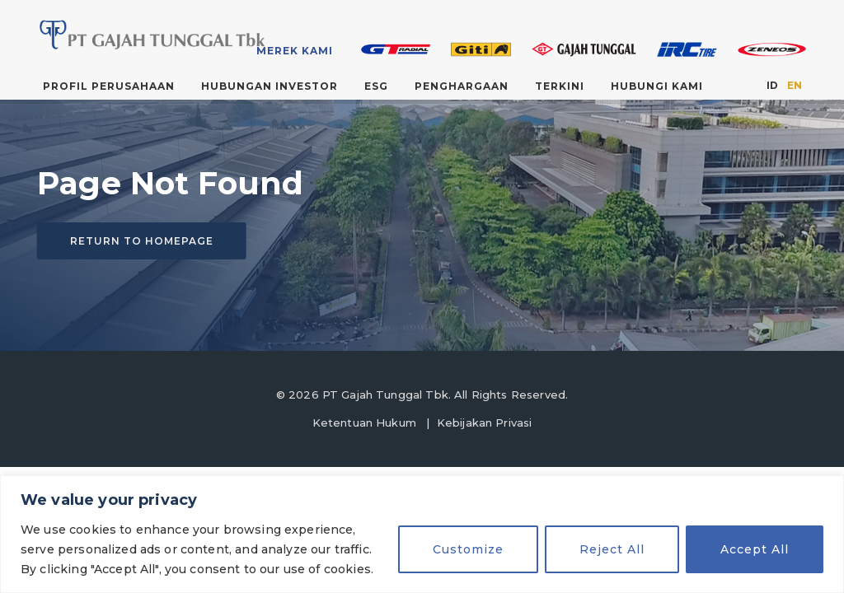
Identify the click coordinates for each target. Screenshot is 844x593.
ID (772, 85)
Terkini (559, 86)
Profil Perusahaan (109, 86)
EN (794, 85)
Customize (468, 549)
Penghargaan (462, 86)
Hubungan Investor (269, 86)
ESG (376, 86)
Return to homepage (141, 241)
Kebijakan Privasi (484, 422)
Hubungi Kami (657, 86)
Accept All (754, 549)
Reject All (612, 549)
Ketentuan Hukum (364, 422)
